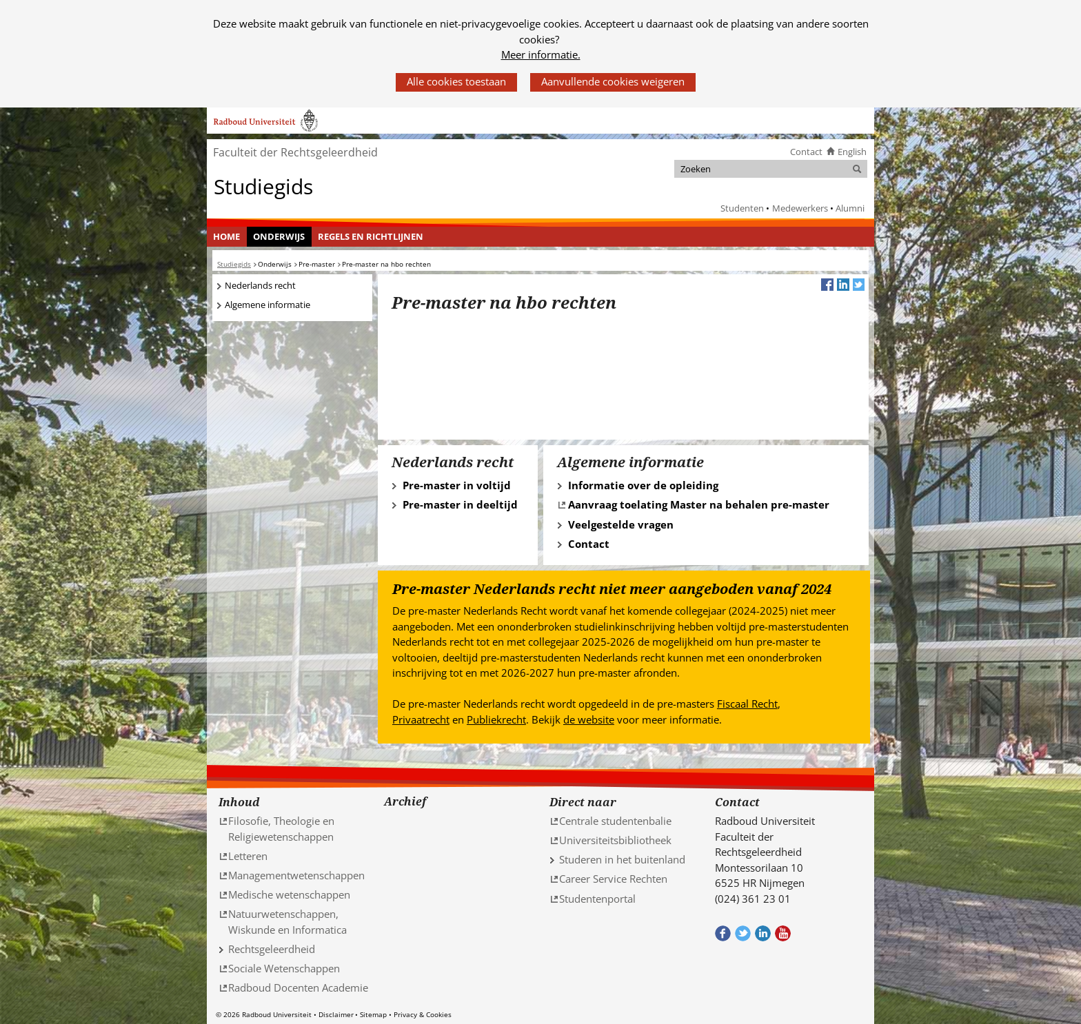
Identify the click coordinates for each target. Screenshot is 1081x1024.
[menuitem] (227, 237)
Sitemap (373, 1014)
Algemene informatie (267, 304)
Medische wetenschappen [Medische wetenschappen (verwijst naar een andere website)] (289, 894)
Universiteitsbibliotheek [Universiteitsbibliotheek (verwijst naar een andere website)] (615, 840)
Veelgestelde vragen (621, 524)
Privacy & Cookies (423, 1014)
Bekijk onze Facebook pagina (723, 933)
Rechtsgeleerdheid (271, 949)
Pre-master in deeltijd (460, 504)
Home (226, 236)
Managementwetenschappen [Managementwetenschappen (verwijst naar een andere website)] (296, 875)
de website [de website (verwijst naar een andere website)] (588, 719)
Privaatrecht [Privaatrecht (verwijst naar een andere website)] (420, 719)
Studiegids (263, 186)
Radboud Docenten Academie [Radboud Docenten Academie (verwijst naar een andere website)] (298, 987)
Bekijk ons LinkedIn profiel (763, 933)
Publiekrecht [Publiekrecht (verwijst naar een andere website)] (496, 719)
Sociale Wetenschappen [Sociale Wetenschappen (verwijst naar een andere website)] (284, 968)
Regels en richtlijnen (370, 236)
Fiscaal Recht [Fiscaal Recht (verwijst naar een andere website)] (747, 703)
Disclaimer (336, 1014)
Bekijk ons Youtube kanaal (783, 933)
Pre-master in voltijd (457, 485)
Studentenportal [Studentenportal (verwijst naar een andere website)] (597, 898)
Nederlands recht (260, 285)
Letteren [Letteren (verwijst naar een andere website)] (247, 856)
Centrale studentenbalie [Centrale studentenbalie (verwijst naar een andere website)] (615, 821)
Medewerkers (800, 208)
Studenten (742, 208)
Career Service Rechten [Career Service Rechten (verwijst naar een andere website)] (613, 878)
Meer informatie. (540, 54)
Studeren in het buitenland (622, 859)
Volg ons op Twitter (743, 933)
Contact (806, 151)
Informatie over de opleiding (643, 485)
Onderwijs (279, 236)
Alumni (850, 208)
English (852, 151)
